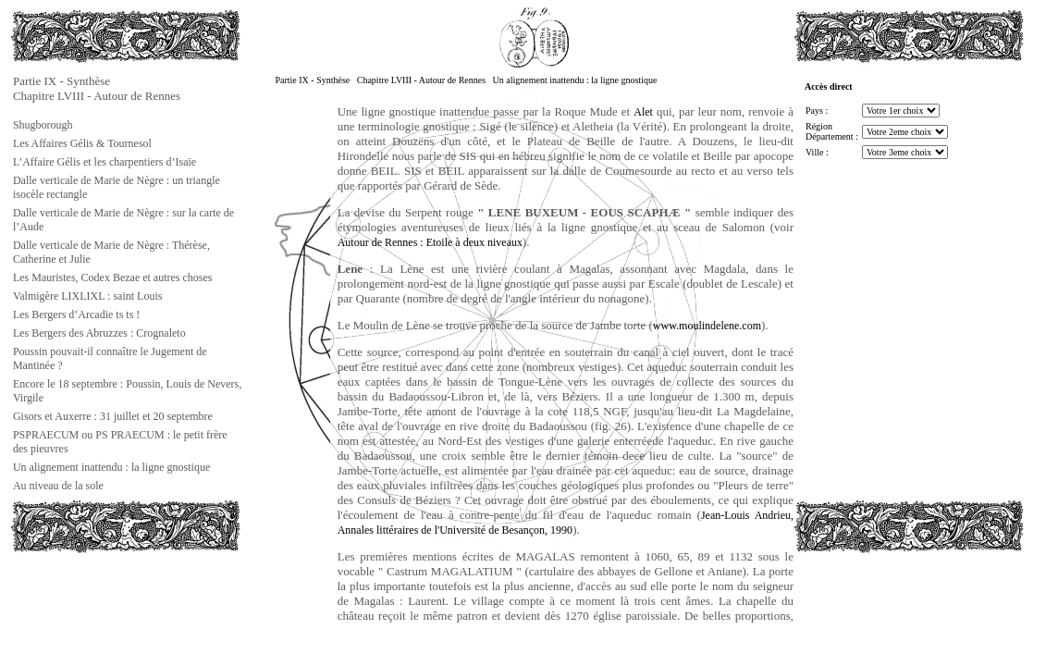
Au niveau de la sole (58, 485)
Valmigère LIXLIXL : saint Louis (88, 296)
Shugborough (43, 124)
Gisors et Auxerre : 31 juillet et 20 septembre (113, 416)
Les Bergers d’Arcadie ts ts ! (76, 314)
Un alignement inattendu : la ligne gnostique (111, 467)
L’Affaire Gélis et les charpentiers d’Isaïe (104, 161)
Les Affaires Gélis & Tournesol (82, 143)
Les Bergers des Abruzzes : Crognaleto (99, 333)
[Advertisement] (102, 595)
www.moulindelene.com (707, 325)
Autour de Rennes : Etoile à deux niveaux (430, 242)
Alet (643, 111)
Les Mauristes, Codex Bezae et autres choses (113, 277)
